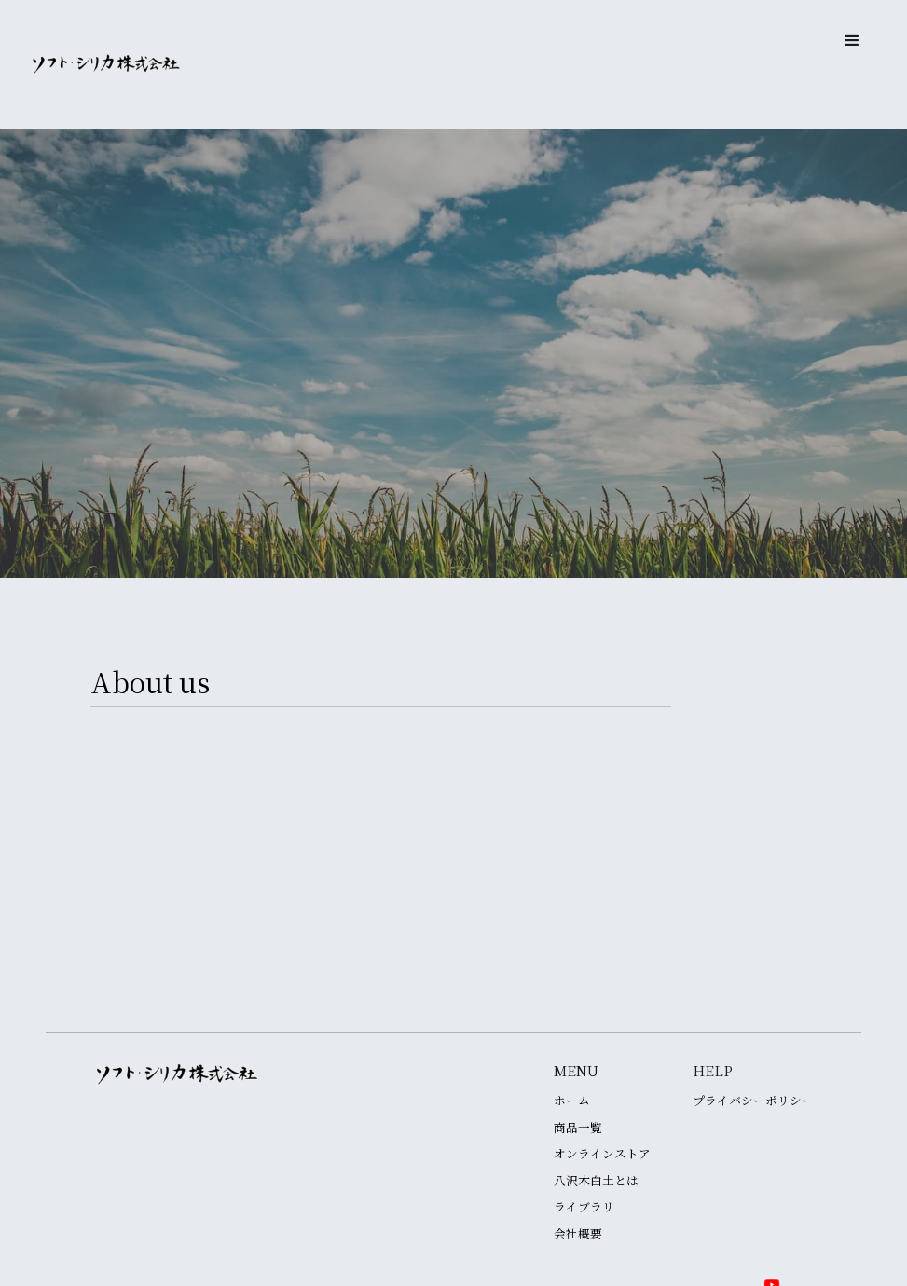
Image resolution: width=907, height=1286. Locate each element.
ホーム (572, 1101)
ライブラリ (584, 1207)
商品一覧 (578, 1128)
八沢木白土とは (596, 1181)
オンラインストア (602, 1154)
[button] (852, 41)
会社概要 (578, 1234)
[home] (106, 64)
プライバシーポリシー (753, 1101)
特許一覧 (454, 983)
